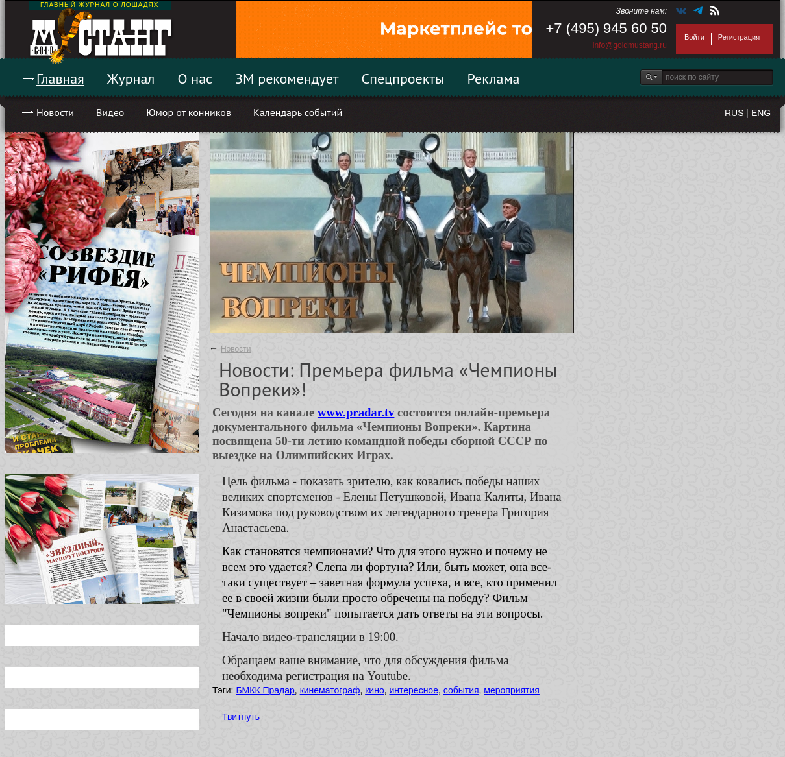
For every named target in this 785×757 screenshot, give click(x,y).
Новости (55, 112)
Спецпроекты (403, 78)
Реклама (493, 78)
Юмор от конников (188, 112)
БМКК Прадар (265, 690)
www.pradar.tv (356, 412)
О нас (194, 78)
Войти (694, 37)
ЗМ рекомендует (287, 78)
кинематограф (330, 690)
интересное (413, 690)
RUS (734, 113)
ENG (761, 113)
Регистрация (739, 37)
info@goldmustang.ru (630, 45)
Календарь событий (297, 112)
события (461, 690)
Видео (110, 112)
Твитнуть (241, 717)
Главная (60, 78)
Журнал (131, 78)
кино (374, 690)
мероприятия (512, 690)
